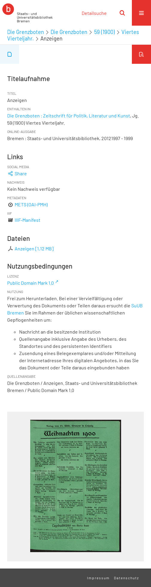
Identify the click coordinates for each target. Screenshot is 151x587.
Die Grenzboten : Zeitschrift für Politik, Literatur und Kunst (68, 115)
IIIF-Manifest (27, 220)
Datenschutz (126, 578)
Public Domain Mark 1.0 (30, 283)
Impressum (98, 578)
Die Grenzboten (25, 32)
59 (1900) (104, 32)
